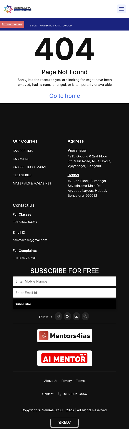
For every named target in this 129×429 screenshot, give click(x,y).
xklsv (64, 422)
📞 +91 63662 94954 (72, 394)
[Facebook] (58, 316)
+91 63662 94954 (25, 222)
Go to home (64, 95)
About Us (50, 381)
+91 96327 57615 (25, 258)
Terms (80, 381)
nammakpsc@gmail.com (30, 240)
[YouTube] (76, 316)
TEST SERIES (22, 175)
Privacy (66, 381)
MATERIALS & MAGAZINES (32, 183)
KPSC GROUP (66, 25)
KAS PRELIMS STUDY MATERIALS (36, 25)
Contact (47, 394)
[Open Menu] (121, 8)
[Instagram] (85, 316)
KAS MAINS (21, 159)
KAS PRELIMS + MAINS (29, 167)
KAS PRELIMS (23, 151)
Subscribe (23, 304)
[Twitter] (67, 316)
